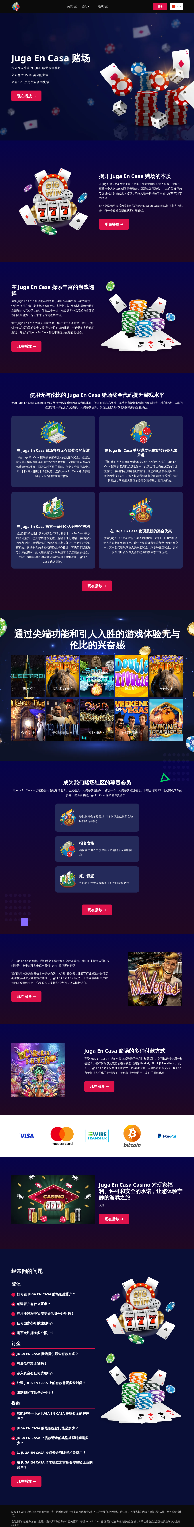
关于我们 (72, 6)
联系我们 (103, 6)
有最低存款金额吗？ (32, 1363)
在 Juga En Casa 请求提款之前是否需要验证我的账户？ (55, 1465)
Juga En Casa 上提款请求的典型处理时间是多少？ (52, 1440)
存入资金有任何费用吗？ (35, 1373)
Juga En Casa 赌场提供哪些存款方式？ (47, 1353)
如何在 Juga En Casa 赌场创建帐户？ (46, 1294)
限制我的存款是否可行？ (35, 1392)
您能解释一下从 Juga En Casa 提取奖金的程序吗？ (53, 1416)
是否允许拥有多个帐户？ (35, 1332)
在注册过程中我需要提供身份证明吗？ (45, 1313)
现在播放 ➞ (26, 95)
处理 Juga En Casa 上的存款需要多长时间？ (51, 1382)
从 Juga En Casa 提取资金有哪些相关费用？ (51, 1452)
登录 (160, 6)
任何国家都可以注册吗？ (35, 1323)
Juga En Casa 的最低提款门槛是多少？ (47, 1428)
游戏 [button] (84, 6)
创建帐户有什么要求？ (34, 1303)
